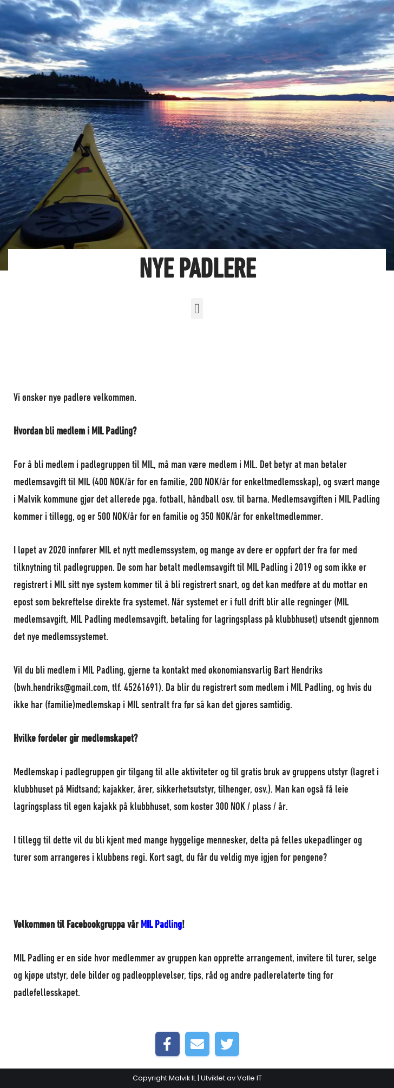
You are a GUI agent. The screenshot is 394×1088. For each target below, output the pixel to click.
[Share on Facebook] (167, 1044)
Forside (154, 398)
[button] (197, 308)
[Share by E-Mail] (197, 1044)
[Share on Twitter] (227, 1044)
